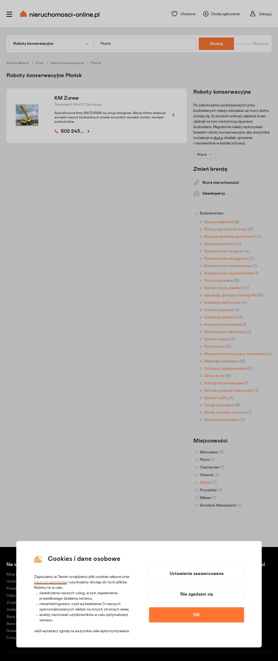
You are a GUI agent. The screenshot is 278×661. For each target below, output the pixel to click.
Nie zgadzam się (196, 594)
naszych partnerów (50, 582)
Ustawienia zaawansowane (197, 573)
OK (196, 615)
